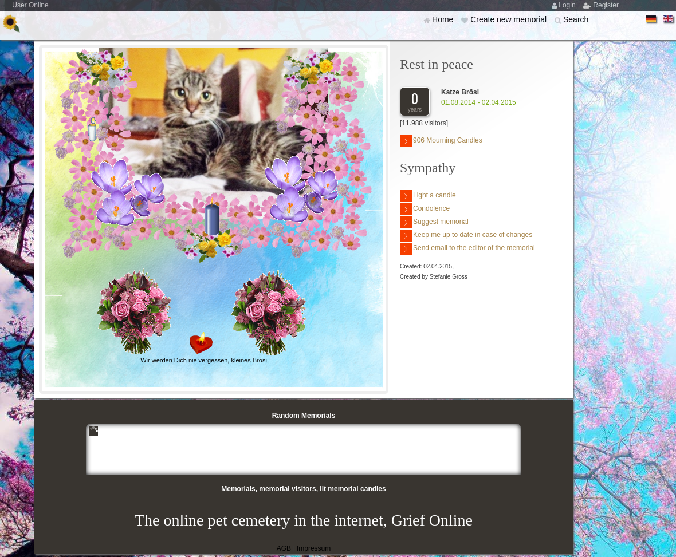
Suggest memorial (434, 222)
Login (568, 5)
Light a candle (428, 196)
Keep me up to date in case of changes (466, 236)
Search (575, 19)
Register (606, 5)
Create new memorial (509, 19)
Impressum (314, 548)
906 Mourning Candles (441, 141)
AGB (284, 548)
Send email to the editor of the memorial (467, 249)
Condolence (425, 209)
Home (443, 19)
